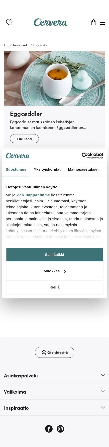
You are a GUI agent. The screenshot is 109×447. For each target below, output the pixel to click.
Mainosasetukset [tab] (83, 169)
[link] (9, 22)
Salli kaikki (54, 254)
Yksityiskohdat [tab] (47, 169)
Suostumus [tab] (16, 169)
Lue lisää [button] (24, 138)
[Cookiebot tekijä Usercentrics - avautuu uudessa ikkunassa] (81, 155)
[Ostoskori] (93, 22)
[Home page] (50, 24)
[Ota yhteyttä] (54, 352)
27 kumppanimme (33, 195)
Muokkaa (55, 271)
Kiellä (54, 287)
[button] (54, 375)
